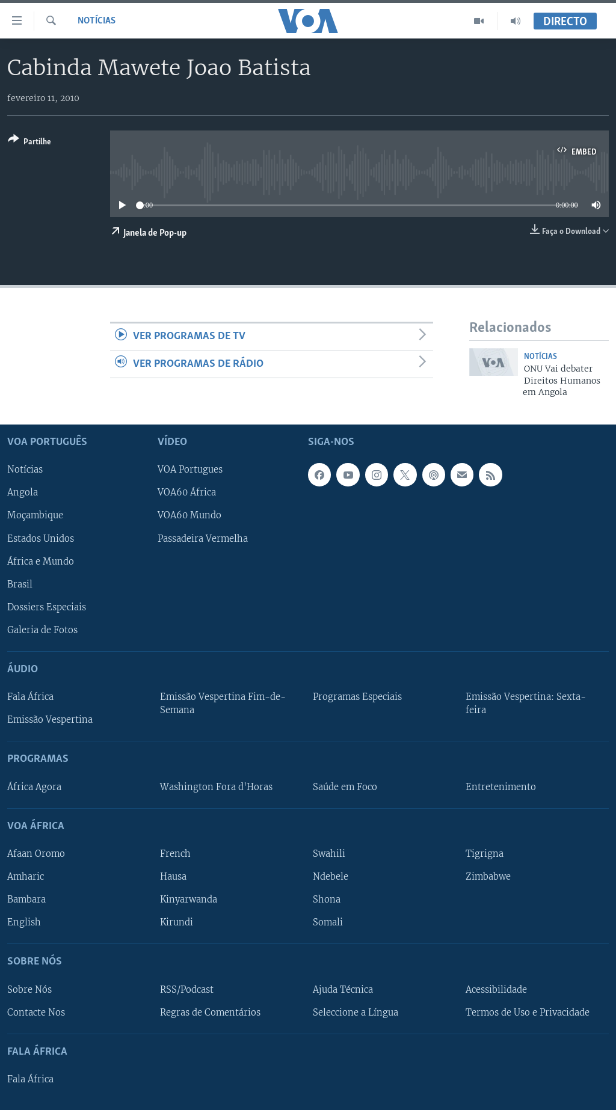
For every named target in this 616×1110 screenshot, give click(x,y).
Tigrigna (485, 853)
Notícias (97, 21)
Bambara (26, 899)
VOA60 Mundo (189, 516)
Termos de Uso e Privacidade (528, 1012)
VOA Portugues (190, 470)
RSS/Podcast (187, 989)
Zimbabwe (488, 876)
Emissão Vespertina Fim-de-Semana (223, 704)
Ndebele (330, 876)
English (24, 923)
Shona (326, 899)
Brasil (19, 584)
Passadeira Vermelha (203, 538)
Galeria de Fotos (42, 630)
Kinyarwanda (188, 899)
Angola (22, 493)
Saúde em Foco (345, 787)
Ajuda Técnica (343, 989)
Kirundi (176, 923)
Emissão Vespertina (50, 720)
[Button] (29, 142)
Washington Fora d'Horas (216, 787)
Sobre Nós (29, 989)
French (175, 853)
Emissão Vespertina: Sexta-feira (526, 704)
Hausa (173, 876)
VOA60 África (187, 493)
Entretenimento (501, 787)
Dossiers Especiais (46, 607)
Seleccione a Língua (355, 1012)
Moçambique (35, 516)
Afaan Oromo (36, 853)
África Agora (34, 787)
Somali (328, 923)
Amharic (25, 876)
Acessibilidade (496, 989)
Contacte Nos (36, 1012)
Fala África (30, 697)
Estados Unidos (40, 538)
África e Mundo (40, 561)
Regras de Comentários (210, 1012)
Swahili (329, 853)
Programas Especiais (357, 697)
